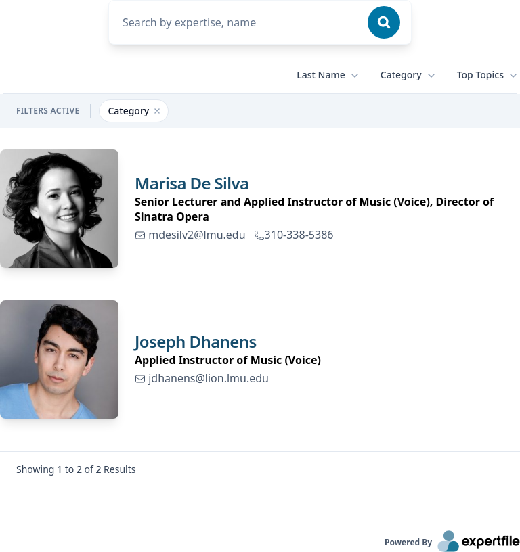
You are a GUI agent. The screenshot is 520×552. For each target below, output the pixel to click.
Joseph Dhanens (196, 341)
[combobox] (237, 22)
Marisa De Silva (191, 183)
